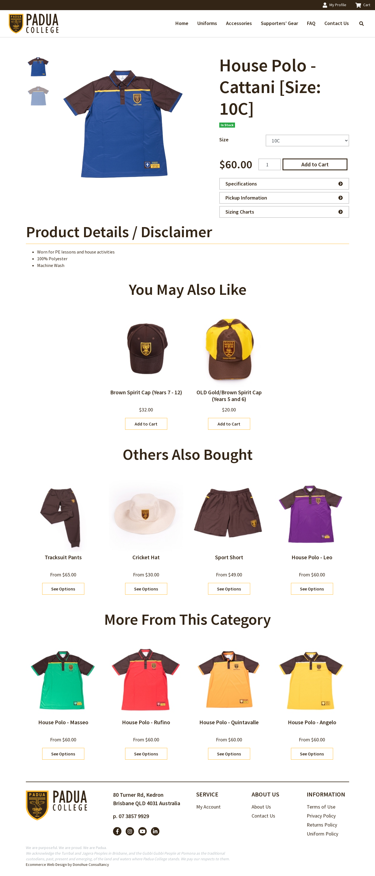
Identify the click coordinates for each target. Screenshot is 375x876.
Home (181, 23)
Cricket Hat (146, 557)
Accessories (239, 23)
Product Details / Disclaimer (119, 231)
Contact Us (336, 23)
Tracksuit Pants (63, 557)
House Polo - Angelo (312, 722)
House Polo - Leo (312, 557)
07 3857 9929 (134, 816)
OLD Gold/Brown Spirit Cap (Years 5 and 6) (229, 395)
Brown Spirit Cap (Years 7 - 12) (146, 392)
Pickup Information (284, 197)
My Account (208, 806)
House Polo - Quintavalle (229, 722)
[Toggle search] (361, 24)
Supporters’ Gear (279, 23)
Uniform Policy (322, 833)
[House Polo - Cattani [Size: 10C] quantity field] (269, 164)
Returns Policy (322, 824)
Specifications (284, 183)
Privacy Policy (321, 815)
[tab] (119, 231)
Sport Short (229, 557)
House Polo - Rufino (146, 722)
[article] (146, 371)
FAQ (311, 23)
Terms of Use (321, 806)
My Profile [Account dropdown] (334, 5)
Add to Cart (315, 164)
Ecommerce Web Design (46, 864)
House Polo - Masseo (63, 722)
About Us (261, 806)
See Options (63, 589)
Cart (362, 5)
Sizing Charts (284, 212)
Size (224, 139)
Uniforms (207, 23)
